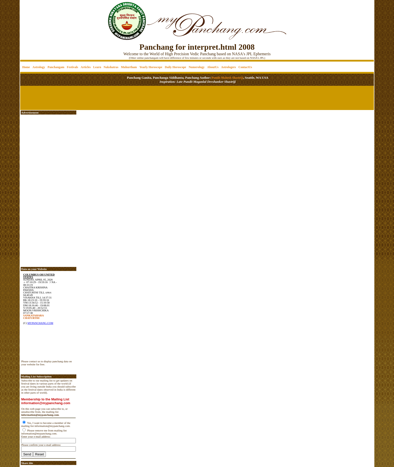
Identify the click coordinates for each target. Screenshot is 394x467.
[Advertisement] (37, 18)
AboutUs (212, 67)
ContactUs (245, 67)
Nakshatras (111, 67)
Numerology (197, 67)
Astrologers (228, 67)
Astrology (38, 67)
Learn (97, 67)
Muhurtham (129, 67)
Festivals (72, 67)
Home (26, 67)
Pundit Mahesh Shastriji (227, 77)
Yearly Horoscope (150, 67)
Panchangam (56, 67)
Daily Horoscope (175, 67)
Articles (86, 67)
